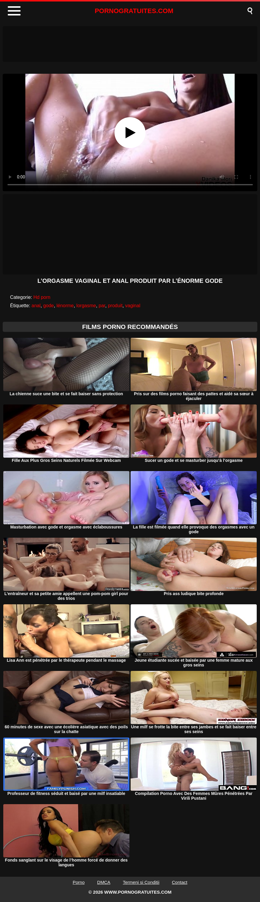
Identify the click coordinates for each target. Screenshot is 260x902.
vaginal (132, 305)
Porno (79, 882)
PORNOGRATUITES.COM (134, 11)
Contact (180, 882)
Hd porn (41, 297)
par (102, 305)
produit (115, 305)
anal (36, 305)
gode (48, 305)
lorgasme (86, 305)
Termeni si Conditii (141, 882)
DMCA (103, 882)
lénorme (65, 305)
